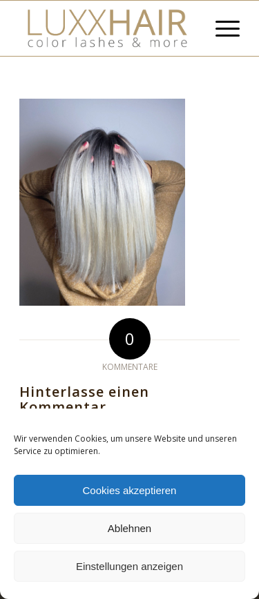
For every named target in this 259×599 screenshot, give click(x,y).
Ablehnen (129, 528)
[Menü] (221, 28)
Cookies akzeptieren (130, 490)
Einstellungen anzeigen (129, 566)
